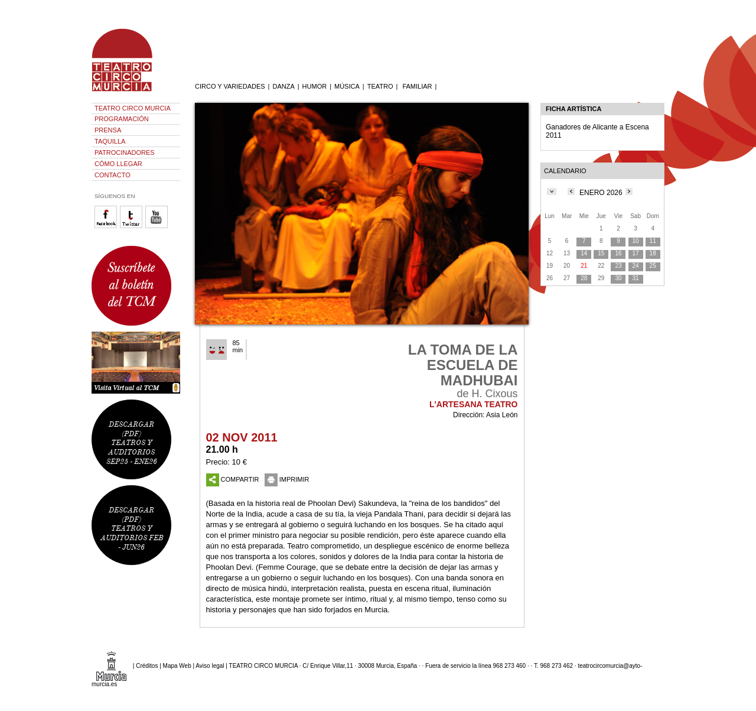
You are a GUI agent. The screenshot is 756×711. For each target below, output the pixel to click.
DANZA (283, 86)
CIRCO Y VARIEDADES (230, 86)
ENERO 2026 (601, 193)
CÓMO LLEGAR (118, 163)
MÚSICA (347, 86)
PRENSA (107, 130)
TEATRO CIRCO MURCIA (132, 108)
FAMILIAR (417, 86)
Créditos (147, 666)
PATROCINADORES (124, 152)
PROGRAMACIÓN (121, 118)
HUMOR (314, 86)
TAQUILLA (109, 141)
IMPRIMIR (287, 479)
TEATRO (380, 86)
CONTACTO (112, 174)
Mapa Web (177, 666)
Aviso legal (209, 666)
